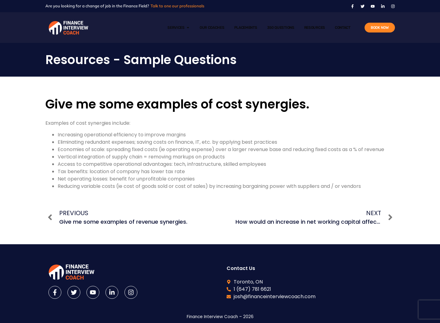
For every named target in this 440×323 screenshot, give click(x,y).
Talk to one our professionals (177, 5)
